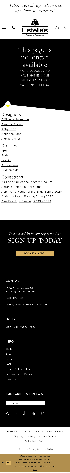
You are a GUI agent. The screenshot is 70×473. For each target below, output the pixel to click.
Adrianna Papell (12, 134)
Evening (6, 160)
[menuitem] (13, 27)
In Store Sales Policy (19, 374)
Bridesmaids (9, 170)
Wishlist (11, 350)
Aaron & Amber (12, 124)
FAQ (8, 365)
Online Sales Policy (18, 369)
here (35, 470)
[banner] (35, 27)
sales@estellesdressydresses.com (27, 305)
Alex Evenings (11, 138)
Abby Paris (8, 129)
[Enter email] (27, 403)
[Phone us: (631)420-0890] (13, 27)
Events (10, 360)
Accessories (9, 165)
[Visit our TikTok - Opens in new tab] (24, 414)
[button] (57, 27)
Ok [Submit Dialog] (9, 463)
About (9, 355)
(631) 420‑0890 (16, 298)
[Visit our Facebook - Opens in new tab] (16, 414)
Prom (4, 150)
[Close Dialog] (3, 464)
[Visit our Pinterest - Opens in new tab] (42, 414)
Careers (11, 379)
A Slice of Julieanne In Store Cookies (27, 182)
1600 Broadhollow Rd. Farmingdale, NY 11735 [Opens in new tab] (20, 290)
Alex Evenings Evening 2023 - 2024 (26, 201)
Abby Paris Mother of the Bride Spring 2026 (31, 191)
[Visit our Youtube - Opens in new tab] (33, 414)
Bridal (5, 155)
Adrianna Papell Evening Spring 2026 (27, 196)
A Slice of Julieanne (15, 119)
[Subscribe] (46, 403)
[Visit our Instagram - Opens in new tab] (7, 414)
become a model (35, 253)
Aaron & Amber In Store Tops (21, 187)
